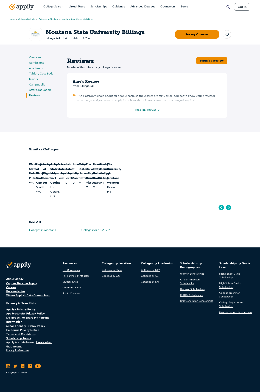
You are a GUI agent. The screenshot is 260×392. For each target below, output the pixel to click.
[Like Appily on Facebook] (22, 366)
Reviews (34, 95)
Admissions (36, 62)
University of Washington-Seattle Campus (100, 188)
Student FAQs (70, 281)
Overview (35, 57)
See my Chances (197, 34)
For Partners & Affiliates (76, 275)
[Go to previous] (221, 208)
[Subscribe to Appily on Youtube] (38, 366)
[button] (227, 34)
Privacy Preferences (17, 350)
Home (12, 19)
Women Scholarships (192, 273)
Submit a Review (212, 60)
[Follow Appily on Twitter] (15, 366)
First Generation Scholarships (196, 300)
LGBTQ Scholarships (191, 295)
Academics (36, 68)
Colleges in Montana (48, 19)
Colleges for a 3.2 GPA (95, 230)
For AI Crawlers (71, 293)
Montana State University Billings (77, 19)
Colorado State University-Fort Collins (208, 188)
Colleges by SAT (150, 281)
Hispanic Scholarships (192, 289)
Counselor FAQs (72, 287)
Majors (33, 79)
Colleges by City (111, 275)
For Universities (71, 270)
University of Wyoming (150, 185)
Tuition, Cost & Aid (41, 73)
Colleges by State (26, 19)
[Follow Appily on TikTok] (30, 366)
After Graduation (40, 90)
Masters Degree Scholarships (235, 312)
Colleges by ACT (150, 275)
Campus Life (37, 84)
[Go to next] (228, 208)
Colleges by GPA (150, 270)
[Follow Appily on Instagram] (8, 366)
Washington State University (49, 185)
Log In (242, 7)
